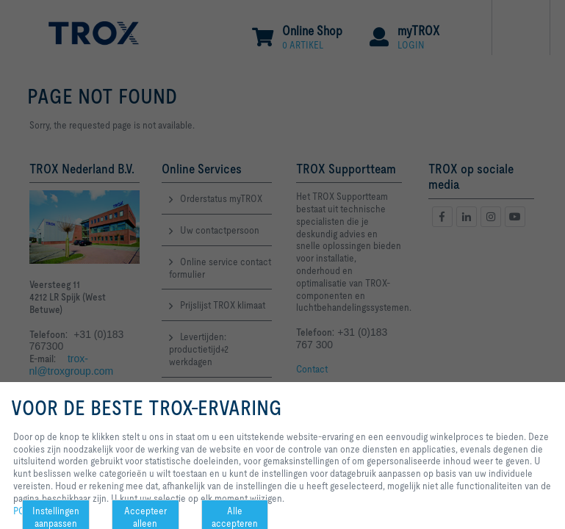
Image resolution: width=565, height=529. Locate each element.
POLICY (28, 511)
